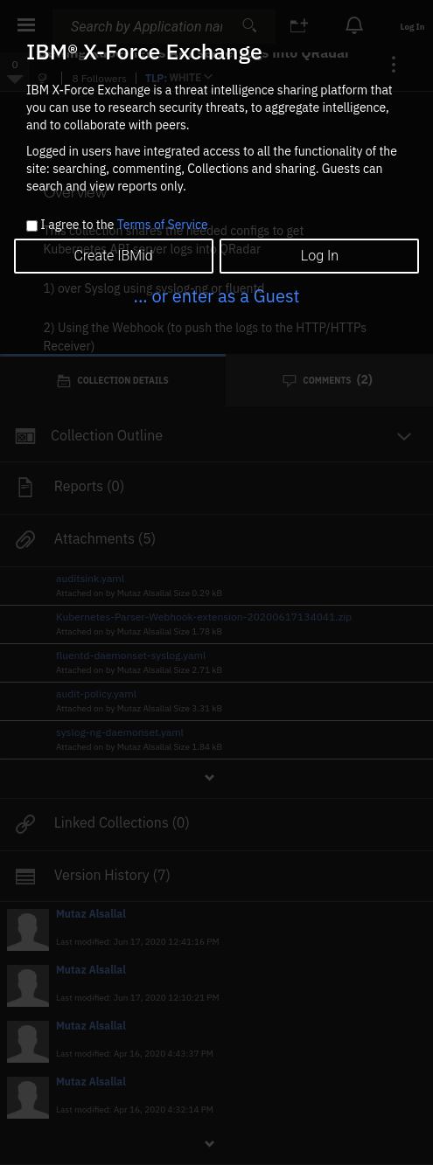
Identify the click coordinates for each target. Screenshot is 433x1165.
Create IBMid (112, 255)
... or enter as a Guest (216, 296)
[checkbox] (32, 226)
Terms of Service (162, 224)
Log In (320, 255)
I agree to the (123, 225)
